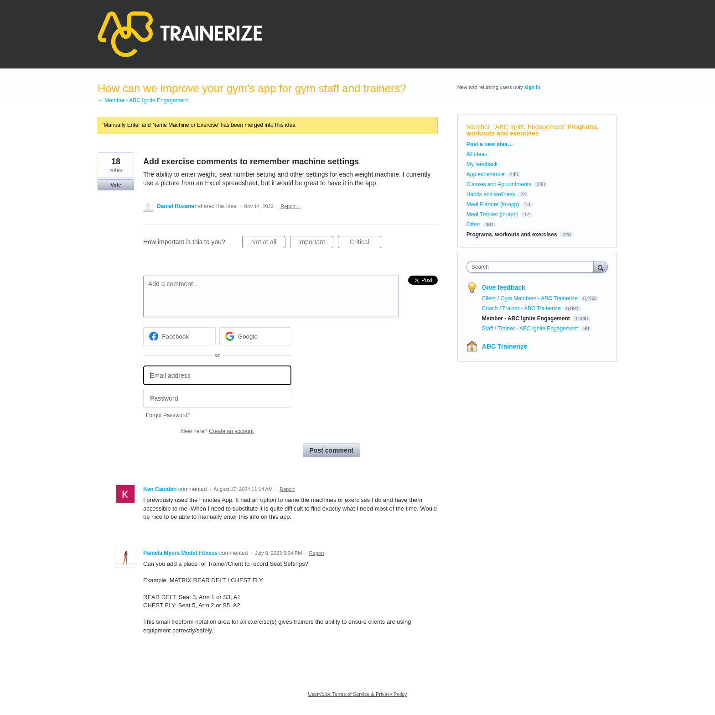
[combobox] (532, 267)
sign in (532, 87)
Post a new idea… (489, 144)
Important (315, 243)
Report (287, 489)
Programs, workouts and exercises (532, 130)
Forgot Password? (168, 415)
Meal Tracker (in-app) (492, 214)
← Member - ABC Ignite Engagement (143, 100)
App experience (485, 174)
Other (473, 224)
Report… (290, 206)
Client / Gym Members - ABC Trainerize (530, 298)
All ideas (476, 154)
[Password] (217, 398)
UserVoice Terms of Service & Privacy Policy (357, 694)
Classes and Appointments (498, 184)
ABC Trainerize (505, 346)
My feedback (481, 164)
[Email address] (217, 375)
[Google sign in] (255, 336)
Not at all (268, 243)
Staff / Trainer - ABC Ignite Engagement (531, 328)
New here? (217, 431)
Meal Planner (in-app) (492, 204)
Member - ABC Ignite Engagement (515, 126)
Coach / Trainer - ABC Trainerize (522, 308)
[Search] (600, 266)
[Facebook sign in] (179, 336)
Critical (365, 243)
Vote (115, 185)
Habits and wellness (490, 194)
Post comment (331, 450)
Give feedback (503, 287)
